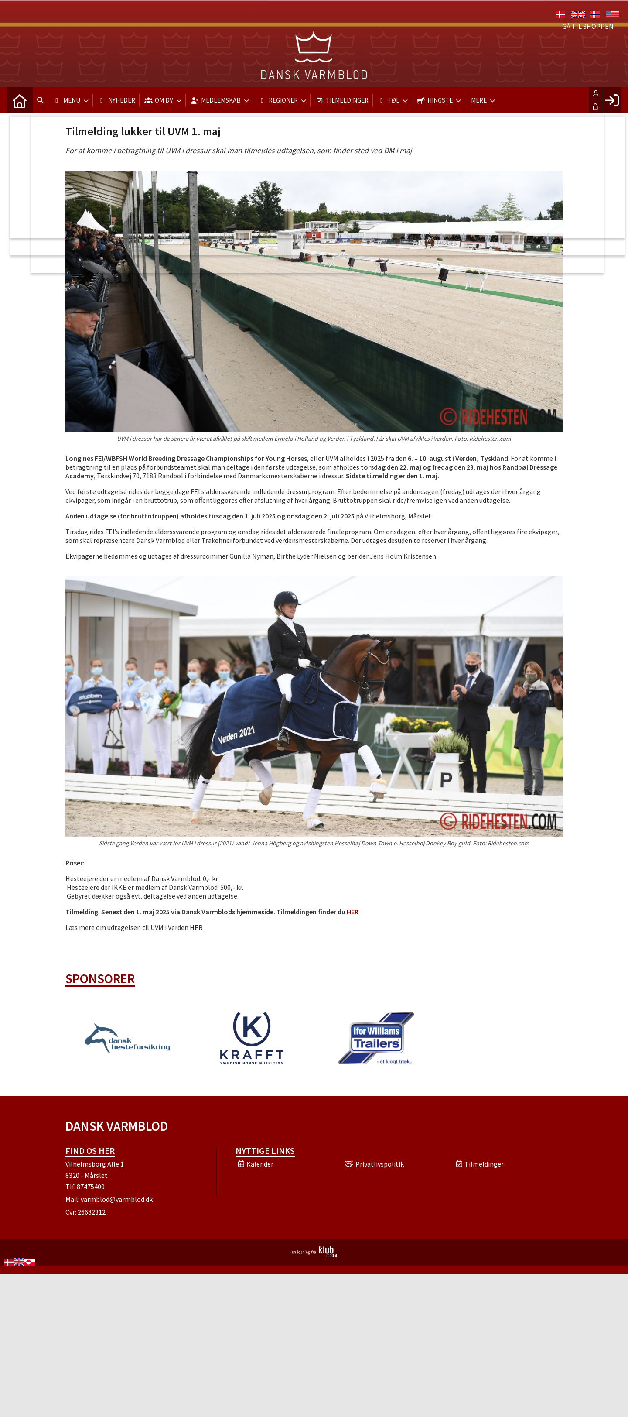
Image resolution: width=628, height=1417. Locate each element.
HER (196, 927)
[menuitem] (20, 100)
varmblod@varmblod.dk (117, 1199)
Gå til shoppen (588, 26)
